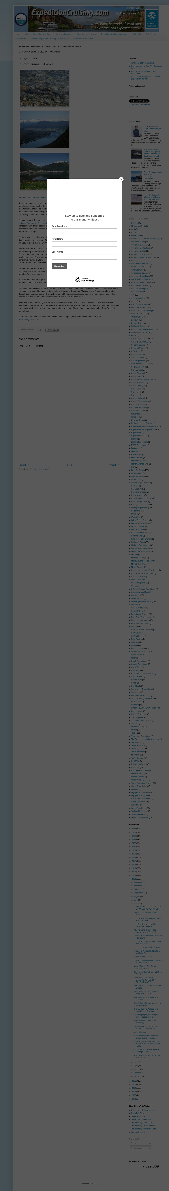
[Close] (121, 179)
